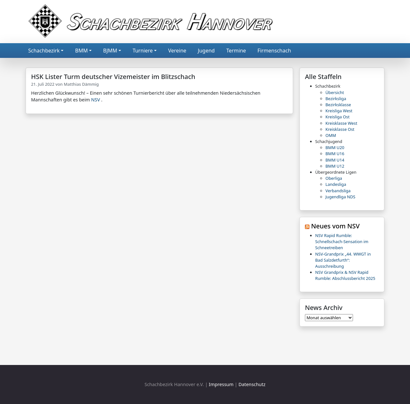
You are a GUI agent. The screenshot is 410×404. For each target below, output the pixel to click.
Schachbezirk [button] (44, 50)
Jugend (206, 50)
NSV (95, 100)
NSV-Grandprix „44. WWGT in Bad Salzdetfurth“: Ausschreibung (343, 260)
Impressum (221, 384)
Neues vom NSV (335, 226)
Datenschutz (251, 384)
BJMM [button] (110, 50)
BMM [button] (81, 50)
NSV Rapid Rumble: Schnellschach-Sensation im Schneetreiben (341, 241)
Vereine (177, 50)
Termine (236, 50)
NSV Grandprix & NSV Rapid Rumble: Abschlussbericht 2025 (345, 275)
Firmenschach (274, 50)
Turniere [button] (143, 50)
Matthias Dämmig (81, 84)
